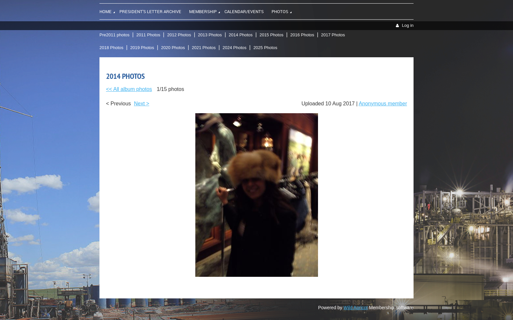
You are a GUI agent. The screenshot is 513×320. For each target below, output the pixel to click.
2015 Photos (271, 34)
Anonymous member (383, 103)
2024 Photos (234, 47)
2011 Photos (148, 34)
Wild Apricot (356, 307)
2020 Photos (173, 47)
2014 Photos (241, 34)
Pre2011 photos (114, 34)
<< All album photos (129, 89)
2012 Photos (179, 34)
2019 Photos (142, 47)
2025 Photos (265, 47)
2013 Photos (210, 34)
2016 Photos (302, 34)
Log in (408, 25)
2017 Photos (333, 34)
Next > (142, 103)
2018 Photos (111, 47)
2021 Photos (204, 47)
